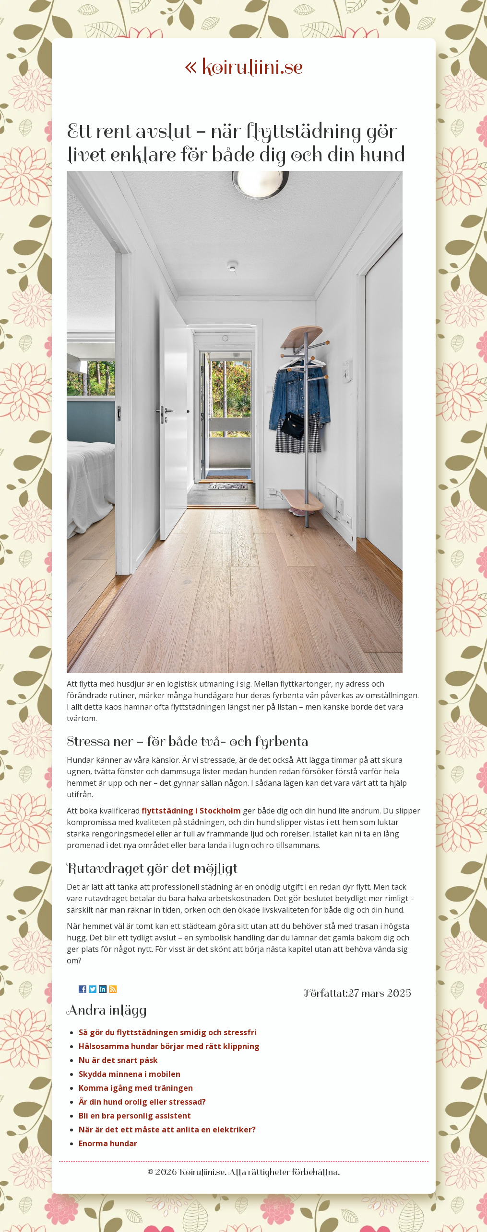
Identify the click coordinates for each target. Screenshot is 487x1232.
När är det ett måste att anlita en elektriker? (167, 1129)
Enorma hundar (108, 1143)
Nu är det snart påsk (118, 1060)
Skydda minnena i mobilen (129, 1074)
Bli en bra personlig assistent (135, 1115)
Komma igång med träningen (136, 1088)
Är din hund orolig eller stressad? (142, 1101)
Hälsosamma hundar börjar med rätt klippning (169, 1046)
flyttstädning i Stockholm (191, 810)
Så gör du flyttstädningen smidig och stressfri (168, 1032)
